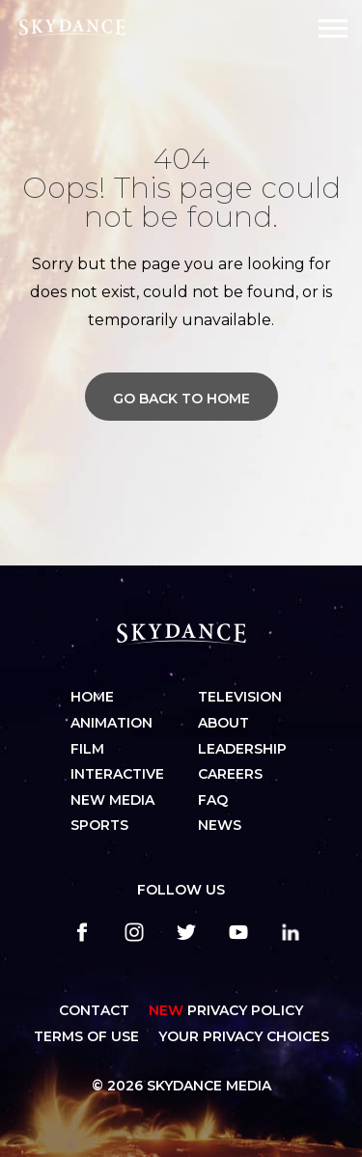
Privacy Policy (226, 1010)
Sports (99, 825)
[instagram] (134, 932)
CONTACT (94, 1010)
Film (87, 749)
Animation (111, 722)
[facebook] (82, 932)
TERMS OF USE (86, 1036)
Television (240, 696)
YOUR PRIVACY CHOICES (243, 1036)
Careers (230, 774)
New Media (112, 800)
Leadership (242, 749)
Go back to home (181, 398)
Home (92, 696)
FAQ (213, 800)
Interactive (117, 774)
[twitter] (186, 932)
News (219, 825)
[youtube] (238, 932)
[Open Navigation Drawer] (333, 28)
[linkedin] (290, 932)
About (223, 722)
